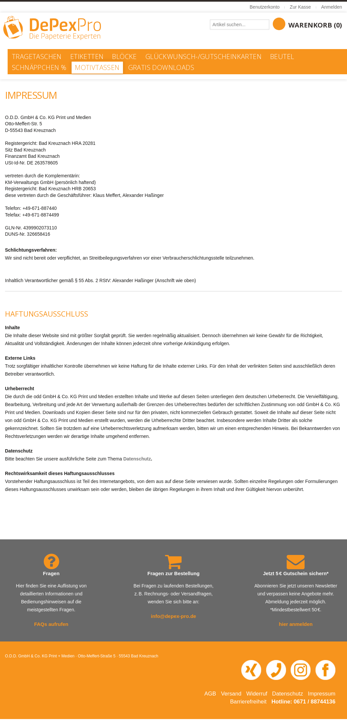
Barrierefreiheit (248, 701)
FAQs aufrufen (51, 624)
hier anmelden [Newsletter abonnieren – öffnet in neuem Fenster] (296, 624)
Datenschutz (137, 458)
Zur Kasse (300, 7)
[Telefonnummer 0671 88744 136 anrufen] (276, 670)
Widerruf (256, 694)
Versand (231, 694)
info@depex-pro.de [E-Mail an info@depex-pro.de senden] (173, 616)
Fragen (51, 573)
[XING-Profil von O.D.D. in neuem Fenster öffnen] (251, 670)
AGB (210, 694)
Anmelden (331, 7)
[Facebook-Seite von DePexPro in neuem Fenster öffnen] (325, 670)
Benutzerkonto (264, 7)
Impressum (321, 694)
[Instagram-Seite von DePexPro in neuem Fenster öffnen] (301, 670)
